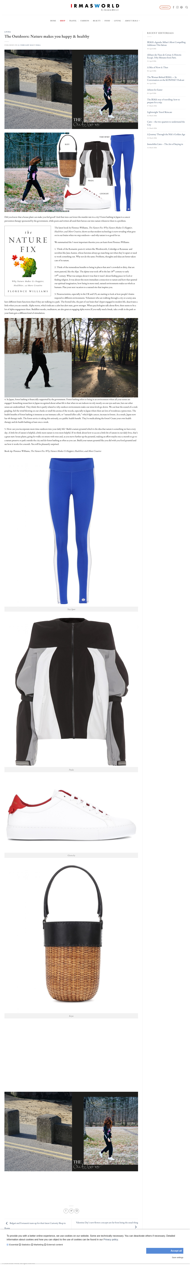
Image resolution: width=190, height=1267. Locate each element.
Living (117, 20)
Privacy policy (110, 1239)
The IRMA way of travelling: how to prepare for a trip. (163, 101)
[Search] (186, 7)
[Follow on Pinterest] (181, 7)
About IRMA (132, 20)
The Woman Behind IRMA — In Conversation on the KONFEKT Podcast (165, 78)
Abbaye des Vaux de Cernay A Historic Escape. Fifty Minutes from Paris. (164, 56)
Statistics (26, 1245)
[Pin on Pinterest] (76, 1210)
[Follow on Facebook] (173, 7)
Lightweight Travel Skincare (159, 112)
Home (53, 20)
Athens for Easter (154, 89)
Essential (13, 1245)
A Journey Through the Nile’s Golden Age (166, 134)
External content (55, 1245)
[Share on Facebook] (66, 1210)
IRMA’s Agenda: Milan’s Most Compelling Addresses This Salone (166, 43)
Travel (73, 20)
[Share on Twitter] (71, 1210)
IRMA (38, 45)
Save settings (177, 1257)
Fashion (84, 20)
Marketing (38, 1245)
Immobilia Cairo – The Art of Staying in (165, 144)
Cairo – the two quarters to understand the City (166, 123)
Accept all (176, 1251)
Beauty (97, 20)
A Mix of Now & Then (157, 67)
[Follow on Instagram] (177, 7)
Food (107, 20)
